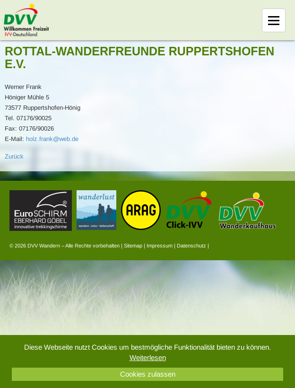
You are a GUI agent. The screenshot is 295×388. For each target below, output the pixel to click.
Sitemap (133, 245)
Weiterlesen (148, 357)
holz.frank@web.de (52, 138)
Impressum (160, 245)
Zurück (14, 156)
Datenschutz (191, 245)
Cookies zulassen (147, 374)
